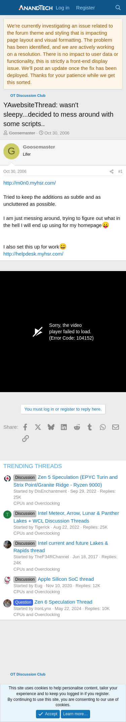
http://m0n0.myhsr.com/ (29, 183)
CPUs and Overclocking (36, 503)
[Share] (111, 172)
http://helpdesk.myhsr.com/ (33, 254)
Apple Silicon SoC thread (53, 579)
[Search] (118, 7)
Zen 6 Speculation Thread (52, 602)
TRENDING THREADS (32, 466)
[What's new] (104, 7)
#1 (120, 171)
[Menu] (9, 7)
